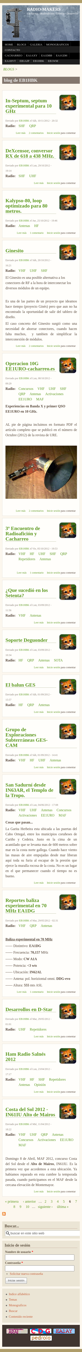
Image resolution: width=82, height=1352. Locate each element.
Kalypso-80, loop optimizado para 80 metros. (26, 206)
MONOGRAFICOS (57, 44)
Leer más (20, 132)
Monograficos (17, 1305)
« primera (12, 1201)
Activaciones (54, 394)
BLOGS (21, 44)
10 (27, 1207)
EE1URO (25, 399)
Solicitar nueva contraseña (26, 1273)
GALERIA (36, 44)
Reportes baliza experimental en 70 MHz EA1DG (26, 905)
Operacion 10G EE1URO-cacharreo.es (30, 366)
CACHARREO (13, 55)
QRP (32, 126)
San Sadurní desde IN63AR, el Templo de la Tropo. (29, 790)
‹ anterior (29, 1201)
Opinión (39, 1085)
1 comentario (37, 232)
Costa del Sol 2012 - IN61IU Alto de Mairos (30, 1111)
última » (63, 1207)
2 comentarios (36, 132)
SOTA (58, 660)
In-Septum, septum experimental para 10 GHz (28, 106)
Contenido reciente (21, 1316)
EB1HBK (38, 61)
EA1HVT (10, 61)
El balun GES (20, 685)
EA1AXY (31, 55)
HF (36, 226)
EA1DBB (46, 55)
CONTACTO (12, 50)
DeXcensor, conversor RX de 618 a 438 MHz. (29, 153)
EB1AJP (25, 61)
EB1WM (53, 61)
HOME (9, 44)
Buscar (13, 1311)
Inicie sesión (53, 132)
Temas (13, 1299)
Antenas (24, 226)
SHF (22, 126)
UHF (32, 176)
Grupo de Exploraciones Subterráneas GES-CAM (26, 737)
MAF (40, 399)
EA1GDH (61, 55)
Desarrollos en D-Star (28, 1009)
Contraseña (14, 1263)
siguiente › (45, 1207)
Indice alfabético (19, 1294)
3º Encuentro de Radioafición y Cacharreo (22, 533)
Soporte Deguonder (26, 640)
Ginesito (14, 250)
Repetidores (27, 559)
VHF (22, 270)
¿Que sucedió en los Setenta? (26, 592)
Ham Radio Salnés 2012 (25, 1056)
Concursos (26, 389)
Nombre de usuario (19, 1252)
